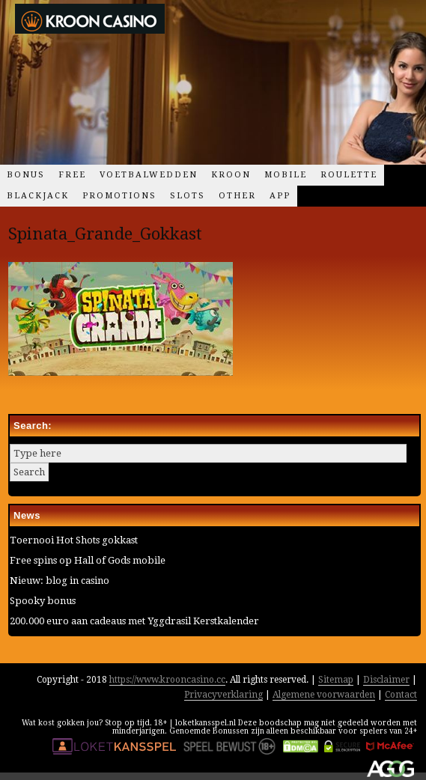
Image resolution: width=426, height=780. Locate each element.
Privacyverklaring (223, 694)
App (280, 196)
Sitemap (335, 679)
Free (72, 175)
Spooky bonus (43, 600)
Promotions (119, 196)
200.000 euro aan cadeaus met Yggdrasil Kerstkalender (134, 621)
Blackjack (38, 196)
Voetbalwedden (149, 175)
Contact (401, 694)
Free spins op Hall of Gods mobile (87, 560)
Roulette (348, 175)
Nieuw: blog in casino (59, 580)
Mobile (285, 175)
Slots (187, 196)
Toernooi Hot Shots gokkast (74, 540)
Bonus (26, 175)
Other (237, 196)
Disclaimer (386, 679)
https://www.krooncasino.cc (167, 679)
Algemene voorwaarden (324, 694)
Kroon (231, 175)
